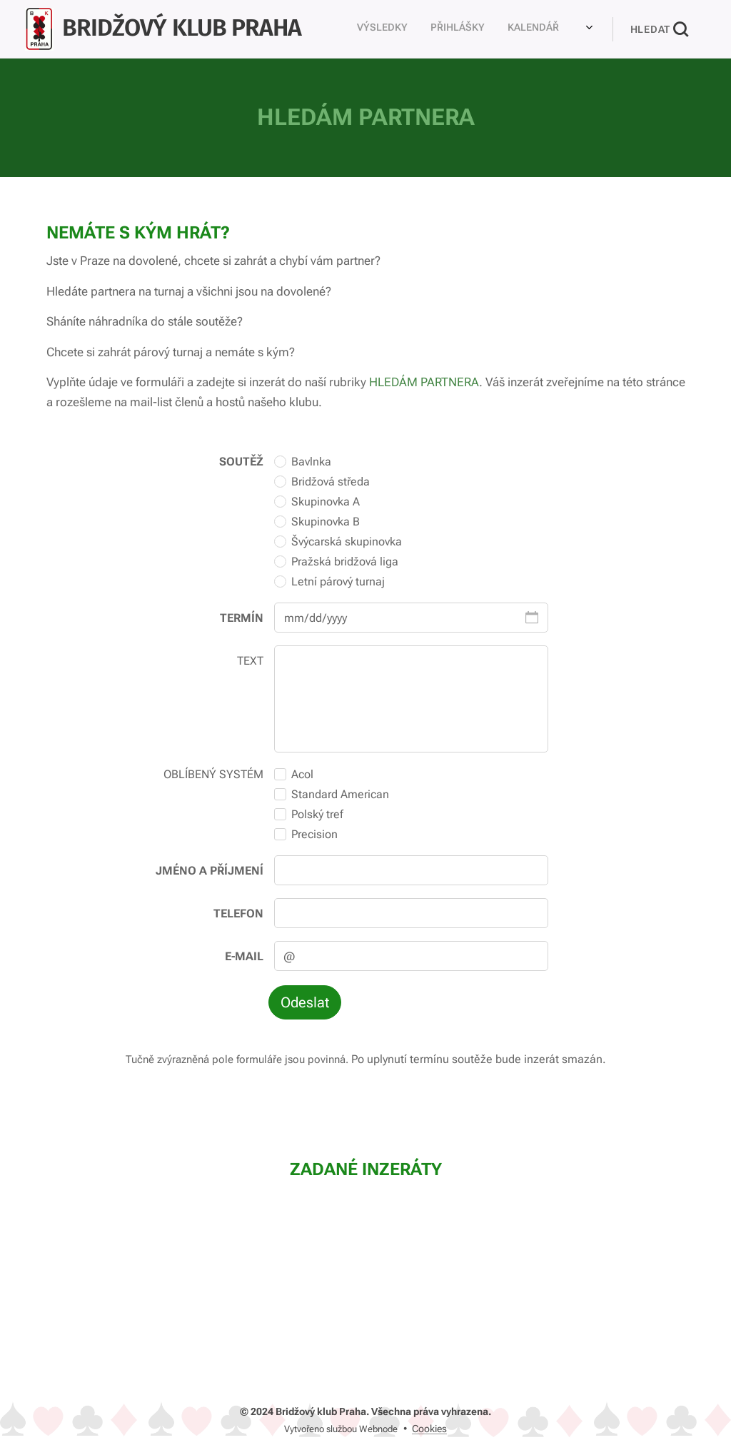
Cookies (429, 1428)
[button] (659, 29)
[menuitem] (357, 29)
